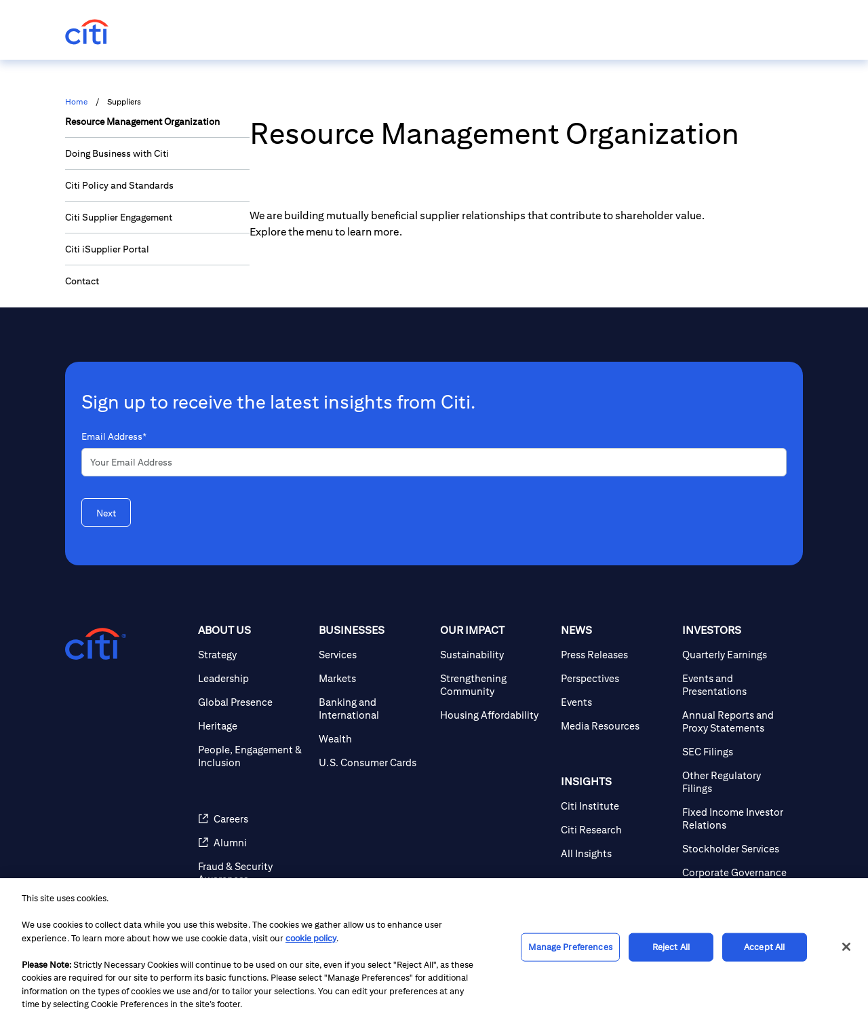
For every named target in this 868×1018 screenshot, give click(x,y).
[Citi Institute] (616, 805)
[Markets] (374, 678)
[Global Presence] (253, 702)
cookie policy (310, 938)
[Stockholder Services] (737, 848)
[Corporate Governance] (737, 872)
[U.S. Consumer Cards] (374, 762)
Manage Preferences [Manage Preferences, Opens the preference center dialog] (570, 947)
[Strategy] (253, 654)
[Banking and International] (374, 708)
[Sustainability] (495, 654)
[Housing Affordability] (495, 715)
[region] (434, 948)
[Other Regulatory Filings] (737, 782)
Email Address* (113, 436)
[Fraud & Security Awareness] (253, 873)
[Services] (374, 654)
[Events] (616, 702)
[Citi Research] (616, 829)
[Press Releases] (616, 654)
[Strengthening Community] (495, 685)
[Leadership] (253, 678)
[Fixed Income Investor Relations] (737, 818)
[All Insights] (616, 853)
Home (76, 102)
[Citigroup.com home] (95, 644)
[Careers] (253, 818)
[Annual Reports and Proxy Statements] (737, 721)
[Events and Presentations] (737, 685)
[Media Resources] (616, 725)
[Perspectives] (616, 678)
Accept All (764, 947)
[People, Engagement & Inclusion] (253, 756)
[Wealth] (374, 738)
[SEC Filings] (737, 751)
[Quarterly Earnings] (737, 654)
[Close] (846, 947)
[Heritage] (253, 725)
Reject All (671, 947)
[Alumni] (253, 842)
